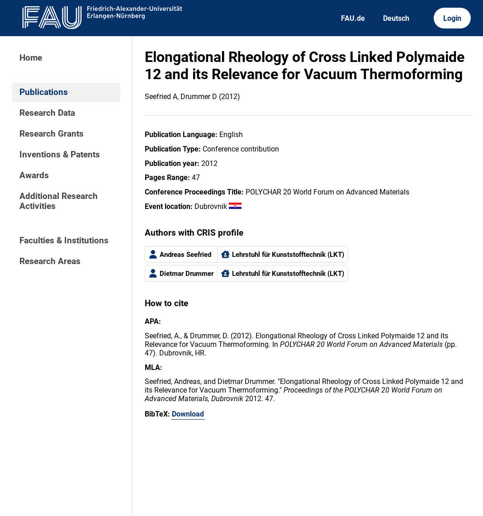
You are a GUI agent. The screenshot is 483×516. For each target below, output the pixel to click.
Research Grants (51, 134)
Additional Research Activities (58, 201)
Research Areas (49, 261)
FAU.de (353, 18)
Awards (34, 175)
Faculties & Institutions (64, 241)
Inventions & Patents (59, 155)
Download (188, 414)
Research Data (47, 113)
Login (452, 18)
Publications (43, 92)
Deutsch (396, 18)
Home (30, 58)
